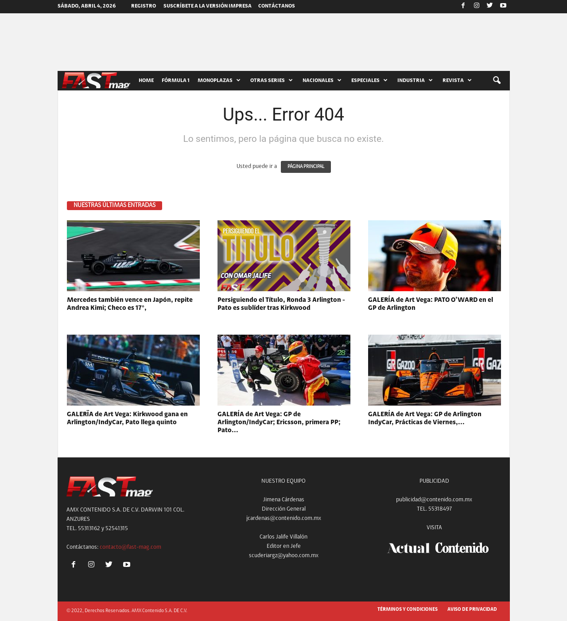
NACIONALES (322, 80)
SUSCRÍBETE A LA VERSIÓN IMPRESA (207, 6)
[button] (496, 80)
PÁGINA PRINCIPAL (305, 166)
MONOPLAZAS (219, 80)
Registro (143, 6)
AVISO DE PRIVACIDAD (472, 609)
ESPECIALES (369, 80)
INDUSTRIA (415, 80)
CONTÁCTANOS (276, 6)
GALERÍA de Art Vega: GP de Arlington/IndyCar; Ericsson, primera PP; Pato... (279, 422)
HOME (146, 80)
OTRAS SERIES (271, 80)
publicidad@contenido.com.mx (434, 500)
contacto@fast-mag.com (130, 547)
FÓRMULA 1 (176, 80)
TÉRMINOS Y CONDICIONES (407, 609)
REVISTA (457, 80)
